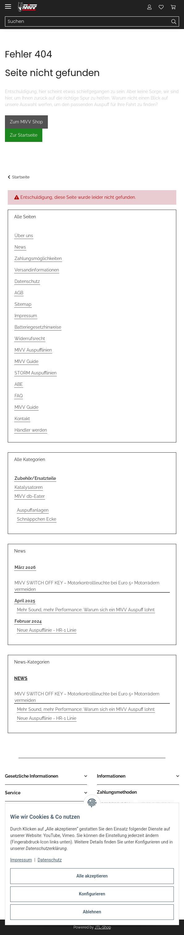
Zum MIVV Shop (26, 121)
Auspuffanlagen (32, 510)
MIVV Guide (26, 361)
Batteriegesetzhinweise (38, 327)
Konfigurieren (92, 893)
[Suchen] (174, 21)
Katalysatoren (29, 487)
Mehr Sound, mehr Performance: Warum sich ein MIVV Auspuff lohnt (86, 609)
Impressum (21, 859)
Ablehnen (92, 911)
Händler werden (31, 430)
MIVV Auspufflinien (33, 350)
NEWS (20, 678)
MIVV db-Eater (30, 496)
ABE (19, 384)
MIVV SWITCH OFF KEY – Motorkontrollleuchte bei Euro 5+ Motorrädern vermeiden (87, 586)
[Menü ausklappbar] (8, 4)
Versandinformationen (37, 269)
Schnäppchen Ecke (36, 519)
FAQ (19, 395)
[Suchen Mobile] (87, 21)
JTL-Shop (103, 927)
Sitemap (23, 304)
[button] (149, 7)
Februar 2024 (28, 621)
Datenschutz (50, 859)
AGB (19, 292)
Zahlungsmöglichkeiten (38, 258)
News (20, 247)
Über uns (24, 235)
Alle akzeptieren (91, 875)
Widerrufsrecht (30, 338)
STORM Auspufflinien (35, 372)
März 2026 (25, 567)
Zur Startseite (23, 135)
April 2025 (25, 600)
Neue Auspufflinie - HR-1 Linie (46, 630)
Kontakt (22, 418)
